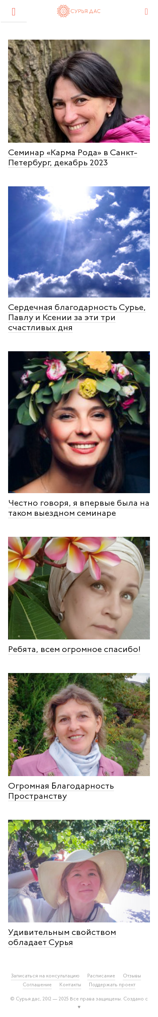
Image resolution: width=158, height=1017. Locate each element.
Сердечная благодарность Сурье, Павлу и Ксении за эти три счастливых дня (77, 318)
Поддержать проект (112, 985)
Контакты (70, 985)
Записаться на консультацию (45, 976)
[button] (14, 11)
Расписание (101, 976)
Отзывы (132, 976)
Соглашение (37, 985)
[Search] (146, 11)
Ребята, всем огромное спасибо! (74, 650)
